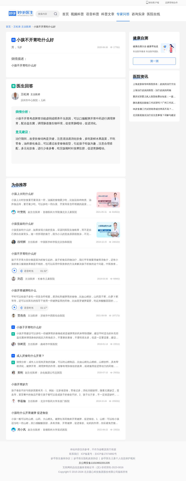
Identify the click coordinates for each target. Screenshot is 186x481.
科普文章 (107, 14)
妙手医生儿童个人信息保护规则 (118, 458)
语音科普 (92, 14)
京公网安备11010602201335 (94, 462)
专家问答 (123, 14)
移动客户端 (152, 2)
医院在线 (153, 14)
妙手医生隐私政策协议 (86, 458)
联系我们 (74, 453)
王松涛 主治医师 (22, 26)
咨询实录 (138, 14)
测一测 (154, 61)
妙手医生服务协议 (60, 458)
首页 (65, 14)
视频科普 (77, 14)
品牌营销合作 (171, 2)
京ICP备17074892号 (106, 453)
